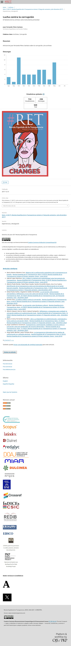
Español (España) (8, 384)
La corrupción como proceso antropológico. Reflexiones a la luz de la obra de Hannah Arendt (32, 293)
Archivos (10, 7)
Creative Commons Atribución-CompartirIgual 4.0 (42, 242)
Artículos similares (10, 269)
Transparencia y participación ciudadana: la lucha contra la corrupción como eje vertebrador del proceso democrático (36, 325)
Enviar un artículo (10, 352)
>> (13, 340)
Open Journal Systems (10, 392)
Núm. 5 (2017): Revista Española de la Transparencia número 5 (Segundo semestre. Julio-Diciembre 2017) (33, 9)
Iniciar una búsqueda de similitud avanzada (27, 344)
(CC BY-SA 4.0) (53, 621)
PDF (6, 182)
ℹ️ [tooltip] (43, 94)
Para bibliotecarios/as (9, 369)
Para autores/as (7, 366)
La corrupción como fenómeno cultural (35, 305)
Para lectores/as (7, 364)
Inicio (4, 7)
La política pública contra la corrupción (28, 299)
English (5, 381)
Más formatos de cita (9, 206)
